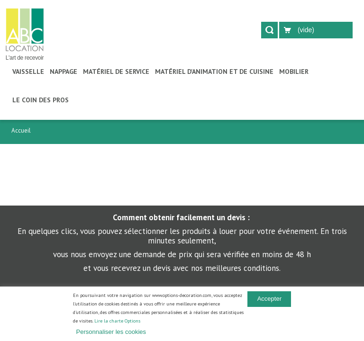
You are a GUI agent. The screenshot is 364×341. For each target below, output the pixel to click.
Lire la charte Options (117, 321)
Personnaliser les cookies (111, 331)
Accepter (269, 298)
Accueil (21, 130)
